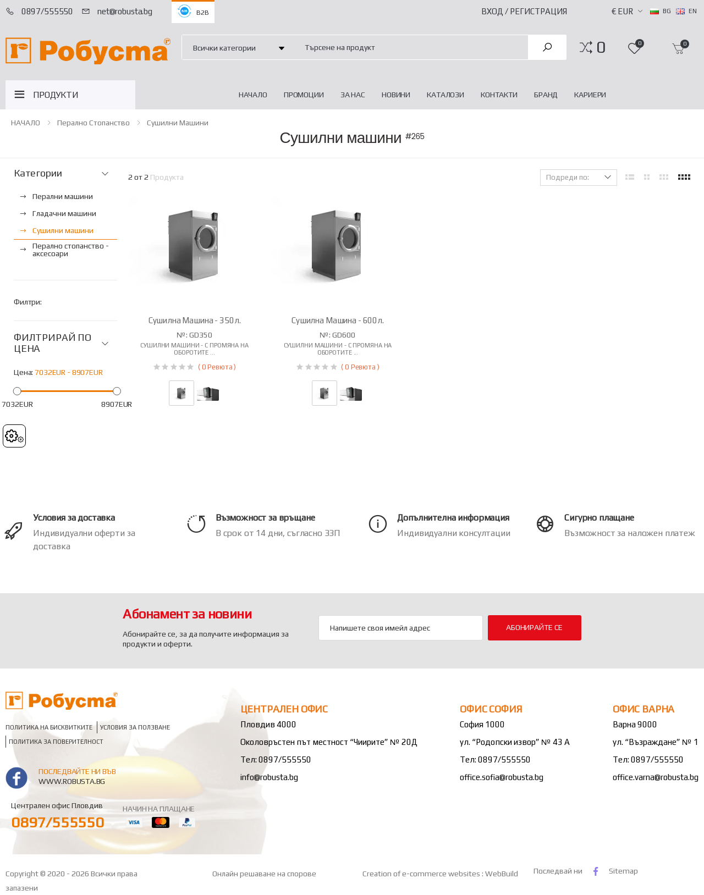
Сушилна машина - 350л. (194, 320)
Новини (396, 94)
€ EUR (622, 11)
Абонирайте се (534, 627)
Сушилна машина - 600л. (338, 320)
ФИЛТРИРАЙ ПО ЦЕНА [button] (52, 343)
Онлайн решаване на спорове (264, 873)
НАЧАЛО (253, 94)
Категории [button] (38, 173)
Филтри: (28, 301)
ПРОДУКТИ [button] (56, 95)
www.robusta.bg (71, 781)
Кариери (590, 94)
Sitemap (623, 871)
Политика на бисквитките (49, 727)
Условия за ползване (135, 727)
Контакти (499, 94)
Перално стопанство (93, 122)
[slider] (17, 390)
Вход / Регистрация (524, 11)
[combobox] (410, 47)
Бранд (546, 94)
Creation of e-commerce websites (422, 873)
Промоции (304, 94)
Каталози (445, 94)
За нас (352, 94)
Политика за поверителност (56, 741)
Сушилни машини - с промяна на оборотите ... (194, 349)
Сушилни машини (177, 122)
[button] (601, 47)
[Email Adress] (400, 627)
